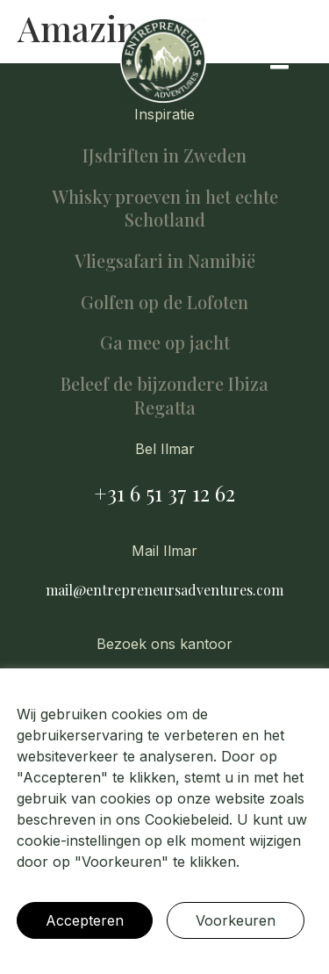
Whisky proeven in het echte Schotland (165, 208)
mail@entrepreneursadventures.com (164, 590)
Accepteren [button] (85, 920)
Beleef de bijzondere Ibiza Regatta (164, 395)
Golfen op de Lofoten (164, 302)
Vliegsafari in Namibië (165, 260)
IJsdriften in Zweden (164, 155)
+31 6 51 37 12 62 (164, 493)
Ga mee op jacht (165, 342)
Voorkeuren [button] (235, 920)
